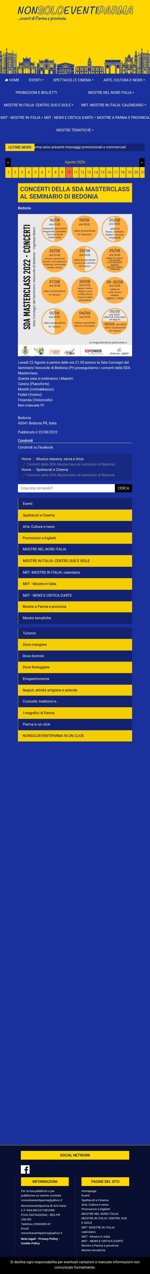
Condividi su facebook (35, 447)
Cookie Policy (30, 1243)
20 (136, 172)
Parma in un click (36, 724)
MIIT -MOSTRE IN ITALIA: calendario (51, 572)
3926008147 (42, 1224)
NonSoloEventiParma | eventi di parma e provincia (75, 13)
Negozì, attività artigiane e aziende (50, 690)
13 (89, 172)
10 (69, 172)
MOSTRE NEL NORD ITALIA (44, 549)
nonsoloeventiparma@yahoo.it (41, 1200)
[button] (36, 80)
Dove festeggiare (36, 667)
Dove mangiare (35, 644)
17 (116, 172)
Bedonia (24, 208)
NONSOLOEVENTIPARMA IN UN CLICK (53, 736)
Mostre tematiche (37, 618)
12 (82, 172)
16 (109, 172)
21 (143, 172)
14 (96, 172)
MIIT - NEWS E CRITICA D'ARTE (47, 595)
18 (123, 172)
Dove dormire (33, 656)
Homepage (88, 1191)
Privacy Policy (48, 1238)
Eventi (27, 504)
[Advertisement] (75, 38)
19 (129, 172)
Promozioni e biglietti (36, 92)
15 (103, 172)
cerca (123, 488)
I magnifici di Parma (39, 713)
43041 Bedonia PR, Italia (37, 423)
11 (76, 172)
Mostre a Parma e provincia (123, 117)
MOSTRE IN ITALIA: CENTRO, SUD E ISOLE (56, 561)
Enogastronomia (36, 679)
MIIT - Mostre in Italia (39, 584)
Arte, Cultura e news (39, 527)
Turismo (29, 633)
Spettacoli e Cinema (39, 515)
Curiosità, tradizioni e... (41, 701)
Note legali (28, 1238)
